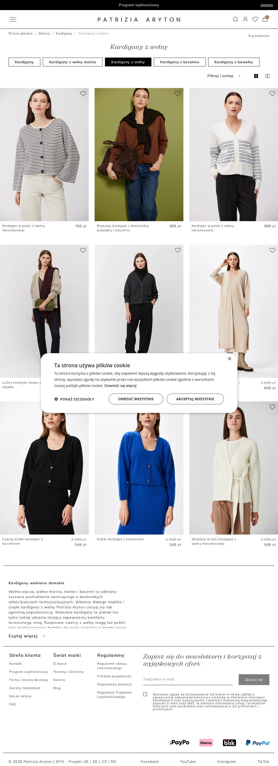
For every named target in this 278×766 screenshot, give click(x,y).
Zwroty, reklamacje (25, 688)
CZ (104, 761)
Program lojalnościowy (139, 5)
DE (95, 761)
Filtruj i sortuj (224, 76)
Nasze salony (20, 696)
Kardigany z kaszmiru (179, 62)
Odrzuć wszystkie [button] (136, 398)
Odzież (44, 33)
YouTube (188, 761)
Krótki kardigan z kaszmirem (120, 539)
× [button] (229, 359)
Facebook (150, 761)
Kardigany (64, 33)
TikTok (263, 761)
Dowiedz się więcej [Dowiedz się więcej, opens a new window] (120, 385)
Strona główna (21, 33)
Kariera (59, 680)
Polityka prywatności (114, 676)
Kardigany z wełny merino (72, 62)
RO (114, 761)
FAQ (12, 704)
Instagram (226, 761)
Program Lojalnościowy (28, 672)
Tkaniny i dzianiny (68, 672)
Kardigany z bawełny (234, 62)
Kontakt (15, 663)
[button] (236, 19)
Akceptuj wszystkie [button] (195, 398)
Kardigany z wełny (128, 62)
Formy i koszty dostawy (28, 680)
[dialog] (139, 383)
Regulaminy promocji (114, 684)
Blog (57, 688)
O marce (60, 663)
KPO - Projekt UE (72, 761)
